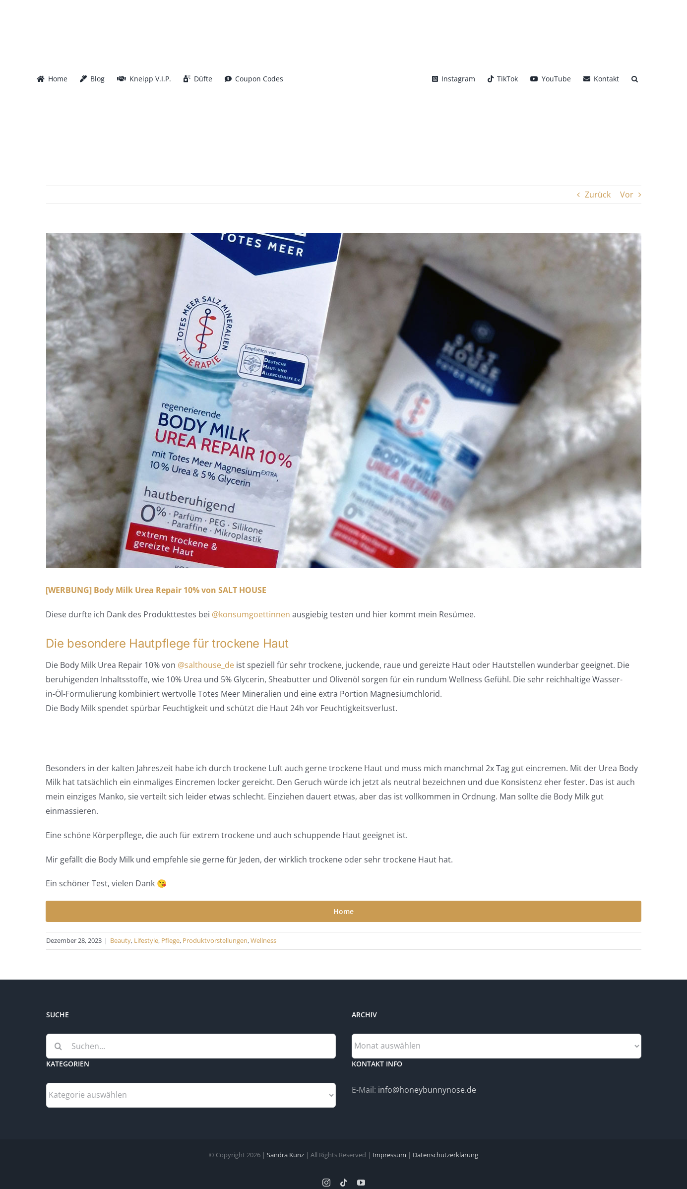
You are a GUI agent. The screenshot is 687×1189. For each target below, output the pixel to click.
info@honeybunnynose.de (427, 1089)
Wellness (263, 940)
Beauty (120, 940)
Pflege (170, 940)
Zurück (598, 194)
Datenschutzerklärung (445, 1154)
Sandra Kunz (285, 1154)
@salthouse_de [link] (206, 665)
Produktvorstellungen (215, 940)
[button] (634, 78)
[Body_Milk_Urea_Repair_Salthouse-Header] (343, 400)
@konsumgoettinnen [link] (251, 614)
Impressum (389, 1154)
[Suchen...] (191, 1046)
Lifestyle (146, 940)
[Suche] (58, 1046)
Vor (626, 194)
